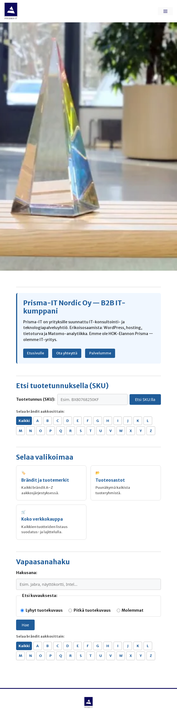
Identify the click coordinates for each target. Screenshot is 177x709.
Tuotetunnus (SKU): (35, 399)
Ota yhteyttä (66, 353)
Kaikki (24, 420)
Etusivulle (35, 353)
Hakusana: (26, 572)
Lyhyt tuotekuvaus (41, 610)
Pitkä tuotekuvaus (89, 610)
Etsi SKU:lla (145, 399)
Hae (25, 624)
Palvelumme (100, 353)
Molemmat (130, 610)
